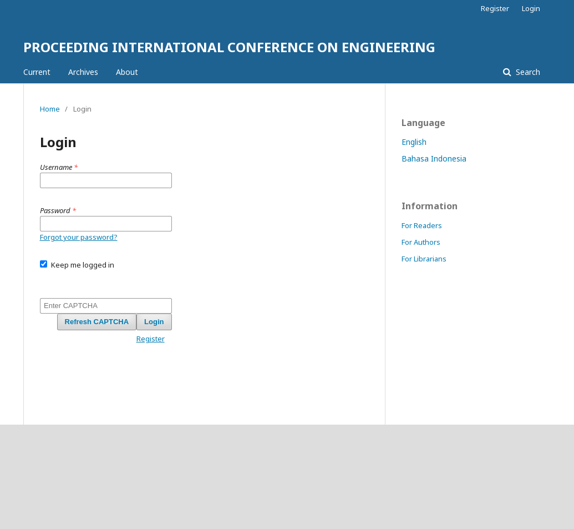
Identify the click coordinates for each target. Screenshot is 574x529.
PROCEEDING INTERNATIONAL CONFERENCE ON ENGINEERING (229, 47)
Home (50, 109)
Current (36, 72)
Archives (83, 72)
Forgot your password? (79, 237)
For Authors (421, 242)
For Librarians (424, 259)
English (414, 142)
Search (527, 72)
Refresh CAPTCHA (97, 322)
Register (495, 8)
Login (531, 8)
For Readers (422, 225)
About (127, 72)
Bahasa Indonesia (434, 158)
